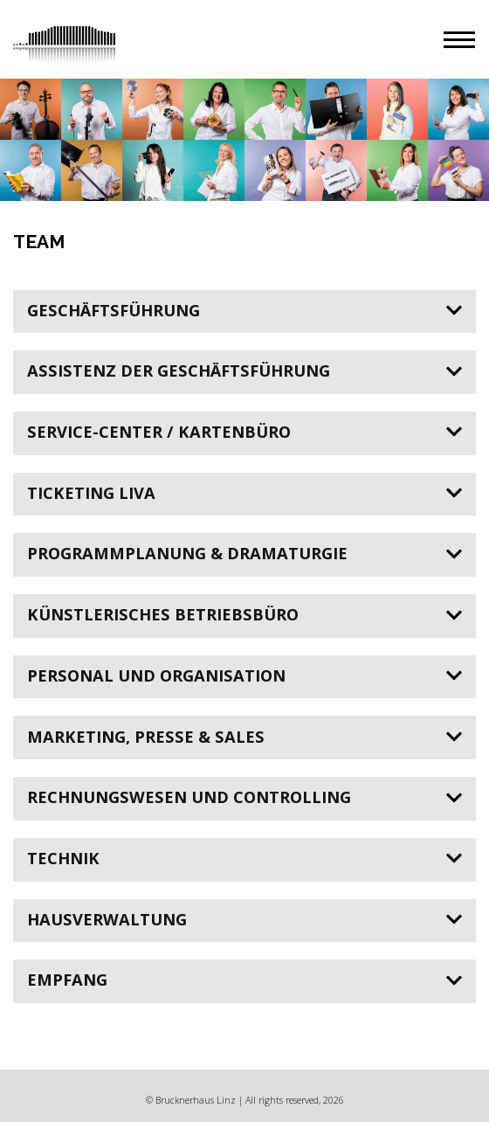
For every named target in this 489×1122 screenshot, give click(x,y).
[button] (459, 39)
